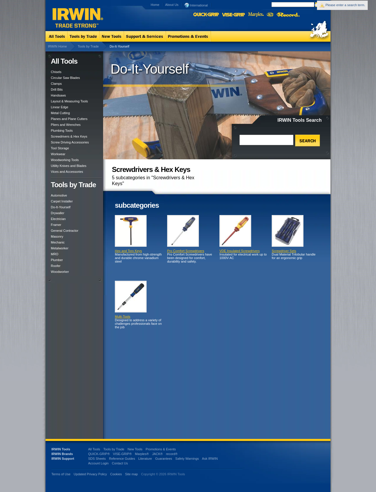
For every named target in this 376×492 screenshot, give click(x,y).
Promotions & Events (161, 449)
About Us (171, 4)
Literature (145, 458)
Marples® (142, 454)
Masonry (57, 236)
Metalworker (59, 248)
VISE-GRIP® (122, 454)
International (196, 5)
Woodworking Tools (65, 160)
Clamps (56, 83)
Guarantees (163, 458)
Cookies (116, 474)
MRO (54, 254)
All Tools (94, 449)
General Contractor (64, 230)
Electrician (58, 219)
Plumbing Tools (62, 130)
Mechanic (58, 242)
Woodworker (60, 271)
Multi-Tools (122, 316)
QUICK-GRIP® (99, 454)
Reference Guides (122, 458)
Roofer (56, 266)
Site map (131, 474)
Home (155, 4)
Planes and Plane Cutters (69, 119)
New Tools (134, 449)
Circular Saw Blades (65, 78)
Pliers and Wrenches (65, 124)
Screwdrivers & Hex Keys (69, 136)
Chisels (56, 72)
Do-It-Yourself (60, 207)
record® (171, 454)
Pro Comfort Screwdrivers (185, 251)
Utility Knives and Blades (68, 166)
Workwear (58, 154)
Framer (56, 224)
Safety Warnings (187, 458)
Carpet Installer (62, 201)
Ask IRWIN (210, 458)
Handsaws (58, 95)
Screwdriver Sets (284, 251)
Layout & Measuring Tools (69, 101)
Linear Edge (59, 107)
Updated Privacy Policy (90, 474)
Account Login (98, 463)
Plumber (57, 260)
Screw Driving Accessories (70, 142)
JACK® (157, 454)
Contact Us (120, 463)
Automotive (59, 195)
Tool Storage (60, 148)
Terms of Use (60, 474)
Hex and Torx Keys (128, 251)
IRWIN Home (57, 46)
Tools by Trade (88, 46)
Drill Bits (57, 89)
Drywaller (57, 213)
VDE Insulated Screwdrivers (239, 251)
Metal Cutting (60, 113)
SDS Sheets (97, 458)
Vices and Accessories (67, 171)
